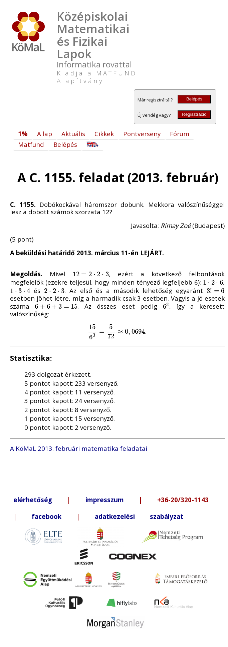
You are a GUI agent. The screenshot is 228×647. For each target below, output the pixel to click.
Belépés (194, 98)
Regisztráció (194, 114)
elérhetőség (32, 500)
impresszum (104, 500)
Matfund (31, 144)
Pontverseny (142, 133)
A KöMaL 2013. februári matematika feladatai (78, 448)
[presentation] (91, 274)
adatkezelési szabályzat (139, 516)
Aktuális (73, 133)
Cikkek (104, 133)
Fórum (179, 133)
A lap (44, 133)
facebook (46, 516)
